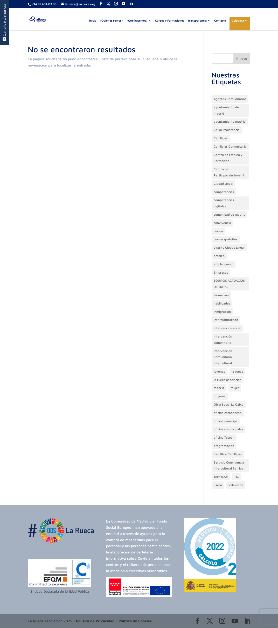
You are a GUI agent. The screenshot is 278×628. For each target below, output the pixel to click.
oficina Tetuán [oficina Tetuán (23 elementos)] (224, 437)
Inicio (92, 20)
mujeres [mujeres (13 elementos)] (220, 396)
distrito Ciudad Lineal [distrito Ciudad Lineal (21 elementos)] (229, 247)
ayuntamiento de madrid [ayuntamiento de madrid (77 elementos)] (226, 110)
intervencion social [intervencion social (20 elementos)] (227, 328)
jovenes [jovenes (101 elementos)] (219, 371)
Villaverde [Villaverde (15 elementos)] (235, 485)
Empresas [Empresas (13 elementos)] (221, 272)
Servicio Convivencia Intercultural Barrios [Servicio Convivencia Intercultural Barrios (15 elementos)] (229, 465)
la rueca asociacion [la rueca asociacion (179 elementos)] (227, 380)
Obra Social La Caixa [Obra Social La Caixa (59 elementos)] (229, 404)
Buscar (241, 58)
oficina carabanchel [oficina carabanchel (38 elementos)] (228, 413)
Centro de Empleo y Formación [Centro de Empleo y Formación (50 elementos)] (228, 158)
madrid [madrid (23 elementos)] (219, 388)
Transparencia (197, 20)
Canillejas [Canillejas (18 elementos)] (221, 138)
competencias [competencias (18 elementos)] (224, 192)
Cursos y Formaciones (169, 20)
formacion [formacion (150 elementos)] (221, 295)
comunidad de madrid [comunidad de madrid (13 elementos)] (229, 214)
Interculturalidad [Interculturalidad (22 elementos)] (226, 320)
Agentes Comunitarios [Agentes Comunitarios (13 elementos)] (230, 99)
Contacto (220, 20)
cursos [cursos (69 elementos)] (218, 231)
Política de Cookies (135, 621)
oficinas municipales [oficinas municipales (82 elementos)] (228, 429)
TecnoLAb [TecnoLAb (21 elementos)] (221, 477)
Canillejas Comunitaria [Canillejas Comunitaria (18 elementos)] (230, 146)
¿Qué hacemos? (137, 20)
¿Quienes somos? (111, 20)
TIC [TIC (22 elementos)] (236, 477)
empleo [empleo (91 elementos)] (219, 256)
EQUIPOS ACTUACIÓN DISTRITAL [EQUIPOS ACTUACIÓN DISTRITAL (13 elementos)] (229, 284)
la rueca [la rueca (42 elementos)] (237, 371)
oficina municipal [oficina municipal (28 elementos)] (226, 421)
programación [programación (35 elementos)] (224, 446)
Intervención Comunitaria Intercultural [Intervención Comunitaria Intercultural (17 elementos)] (223, 357)
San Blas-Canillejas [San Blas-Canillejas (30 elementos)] (228, 454)
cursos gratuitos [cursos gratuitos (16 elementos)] (226, 239)
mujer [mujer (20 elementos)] (235, 388)
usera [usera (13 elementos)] (218, 485)
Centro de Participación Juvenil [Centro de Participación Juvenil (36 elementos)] (229, 172)
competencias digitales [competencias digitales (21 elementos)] (224, 203)
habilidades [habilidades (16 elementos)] (222, 303)
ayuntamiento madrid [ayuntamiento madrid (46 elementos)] (230, 121)
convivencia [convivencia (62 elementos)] (222, 223)
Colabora (238, 20)
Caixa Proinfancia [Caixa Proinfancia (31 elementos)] (227, 130)
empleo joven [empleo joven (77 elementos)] (223, 264)
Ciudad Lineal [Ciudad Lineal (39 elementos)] (223, 184)
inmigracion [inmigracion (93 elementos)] (222, 312)
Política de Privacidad (95, 621)
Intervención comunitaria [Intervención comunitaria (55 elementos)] (223, 339)
